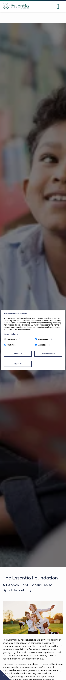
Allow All (18, 354)
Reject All (18, 364)
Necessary (10, 339)
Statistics (10, 345)
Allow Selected (48, 354)
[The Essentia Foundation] (16, 8)
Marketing (41, 345)
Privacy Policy (11, 334)
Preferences (41, 339)
